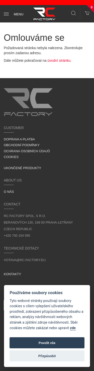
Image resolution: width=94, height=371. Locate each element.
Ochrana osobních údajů (27, 151)
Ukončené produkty (22, 168)
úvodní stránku (58, 60)
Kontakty (12, 274)
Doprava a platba (19, 139)
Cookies (11, 157)
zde (73, 328)
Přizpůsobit (47, 356)
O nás (9, 192)
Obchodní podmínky (22, 145)
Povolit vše (47, 343)
